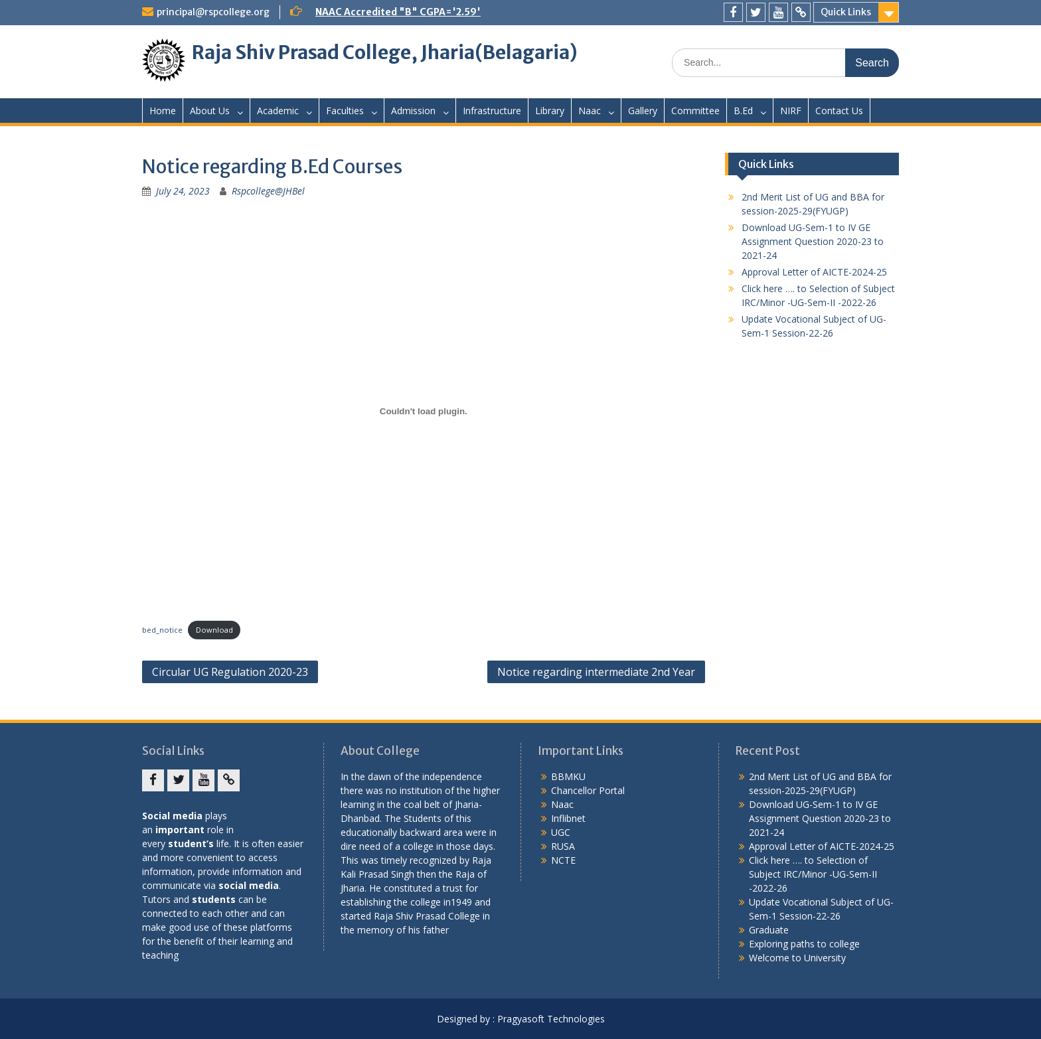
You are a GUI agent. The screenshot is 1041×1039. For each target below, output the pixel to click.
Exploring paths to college (804, 943)
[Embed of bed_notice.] (423, 411)
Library (549, 110)
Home (162, 110)
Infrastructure (492, 110)
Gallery (642, 110)
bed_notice (162, 630)
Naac (589, 110)
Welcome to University (797, 957)
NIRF (790, 110)
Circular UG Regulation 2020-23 (230, 672)
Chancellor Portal (588, 790)
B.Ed (743, 110)
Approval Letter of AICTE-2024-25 (814, 272)
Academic (278, 110)
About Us (210, 110)
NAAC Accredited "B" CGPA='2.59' (398, 12)
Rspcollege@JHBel (268, 191)
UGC (560, 832)
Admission (413, 110)
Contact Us (839, 110)
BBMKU (568, 776)
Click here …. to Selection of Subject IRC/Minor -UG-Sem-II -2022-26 (813, 874)
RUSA (563, 846)
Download (214, 630)
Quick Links (846, 12)
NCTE (563, 860)
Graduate (769, 929)
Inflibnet (568, 818)
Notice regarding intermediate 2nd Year (596, 672)
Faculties (345, 110)
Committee (695, 110)
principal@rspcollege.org (213, 12)
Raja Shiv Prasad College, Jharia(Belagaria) (385, 52)
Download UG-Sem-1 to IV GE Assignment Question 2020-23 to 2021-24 (813, 241)
